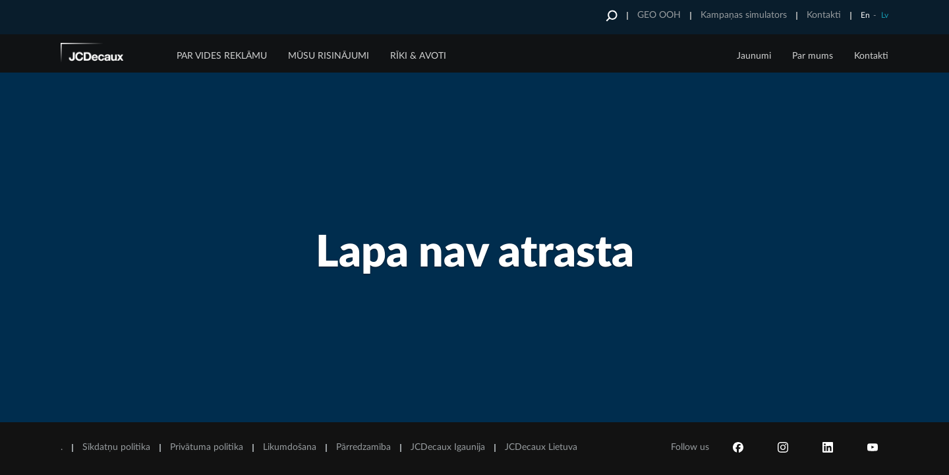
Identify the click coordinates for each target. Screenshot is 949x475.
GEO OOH (659, 15)
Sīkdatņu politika (116, 447)
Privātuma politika (206, 447)
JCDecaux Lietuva (541, 447)
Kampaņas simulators (744, 15)
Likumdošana (289, 447)
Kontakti (824, 15)
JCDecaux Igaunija (448, 447)
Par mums (812, 56)
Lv (884, 15)
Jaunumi (754, 56)
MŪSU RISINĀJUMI (328, 56)
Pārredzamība (363, 447)
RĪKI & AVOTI (418, 56)
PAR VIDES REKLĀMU (222, 56)
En (865, 15)
